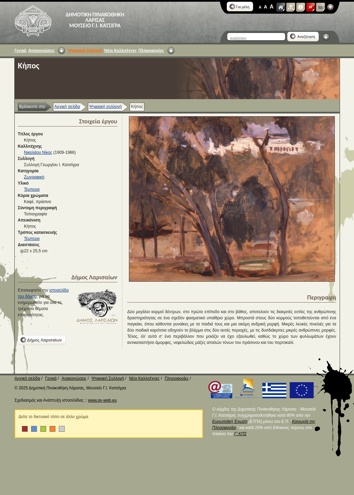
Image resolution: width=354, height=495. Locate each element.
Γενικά (21, 50)
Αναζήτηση (302, 36)
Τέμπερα (32, 189)
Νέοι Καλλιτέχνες (120, 50)
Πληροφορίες (151, 50)
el (310, 7)
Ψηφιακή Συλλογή (85, 50)
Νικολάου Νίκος (38, 152)
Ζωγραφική (34, 177)
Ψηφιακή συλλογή (105, 106)
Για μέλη (240, 6)
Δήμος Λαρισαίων (41, 340)
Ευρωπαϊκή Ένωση (230, 421)
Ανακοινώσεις (41, 50)
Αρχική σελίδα (67, 106)
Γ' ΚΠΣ (240, 433)
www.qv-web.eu (102, 400)
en (320, 7)
